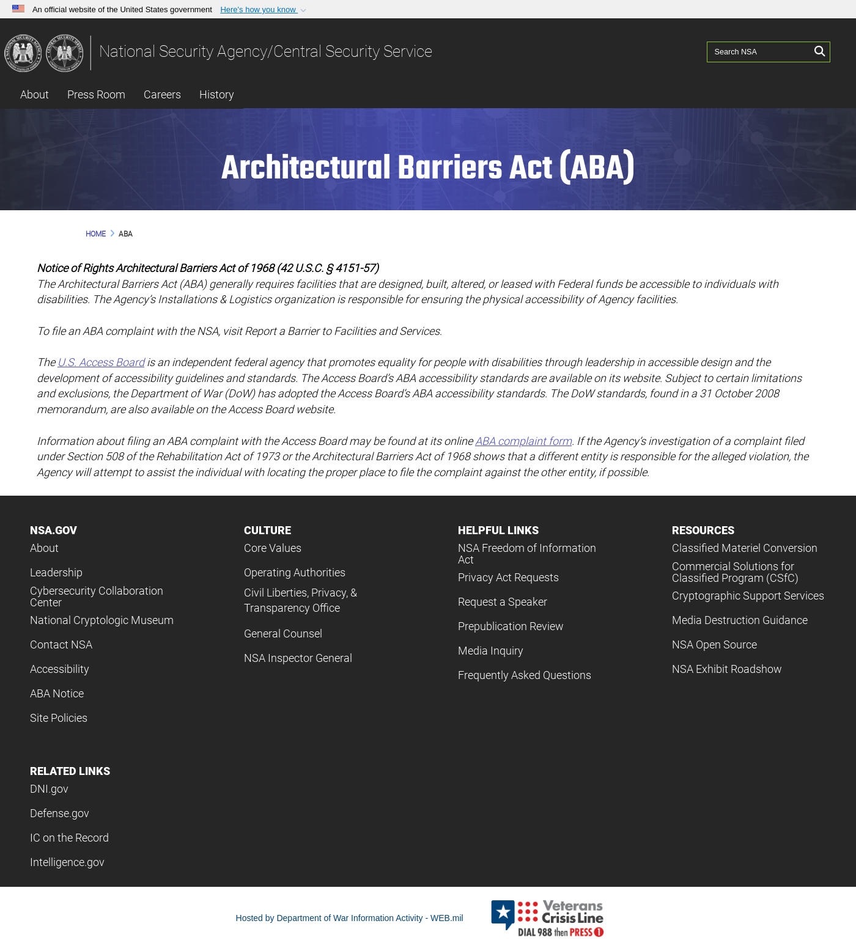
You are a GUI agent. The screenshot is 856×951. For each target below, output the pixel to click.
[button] (264, 10)
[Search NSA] (759, 52)
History (216, 94)
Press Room (96, 94)
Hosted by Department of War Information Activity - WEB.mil (349, 918)
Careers (162, 94)
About (34, 94)
